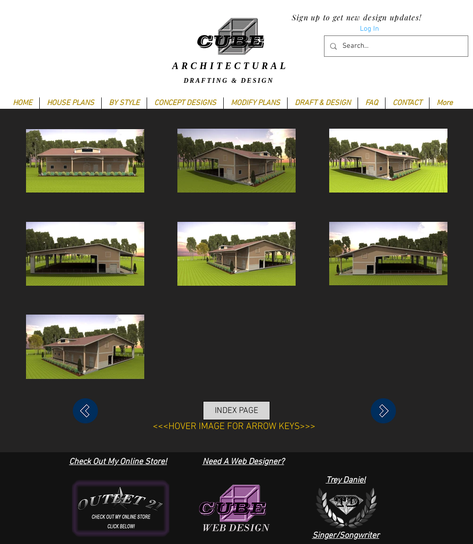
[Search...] (395, 46)
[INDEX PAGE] (236, 410)
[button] (124, 103)
